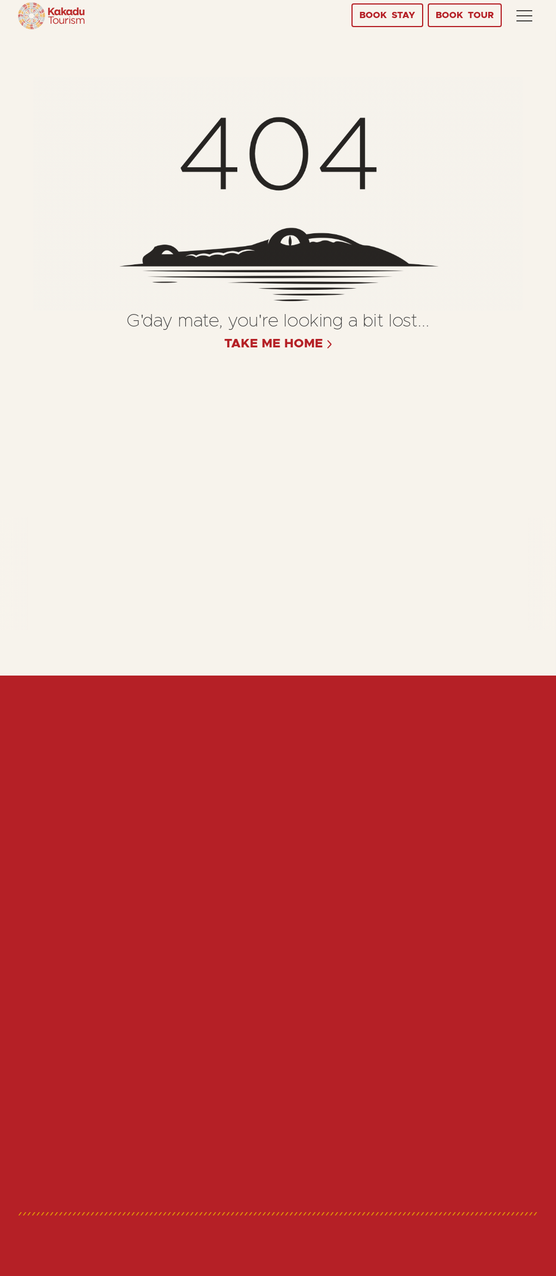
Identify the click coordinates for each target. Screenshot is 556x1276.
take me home (273, 344)
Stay (387, 15)
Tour (465, 15)
